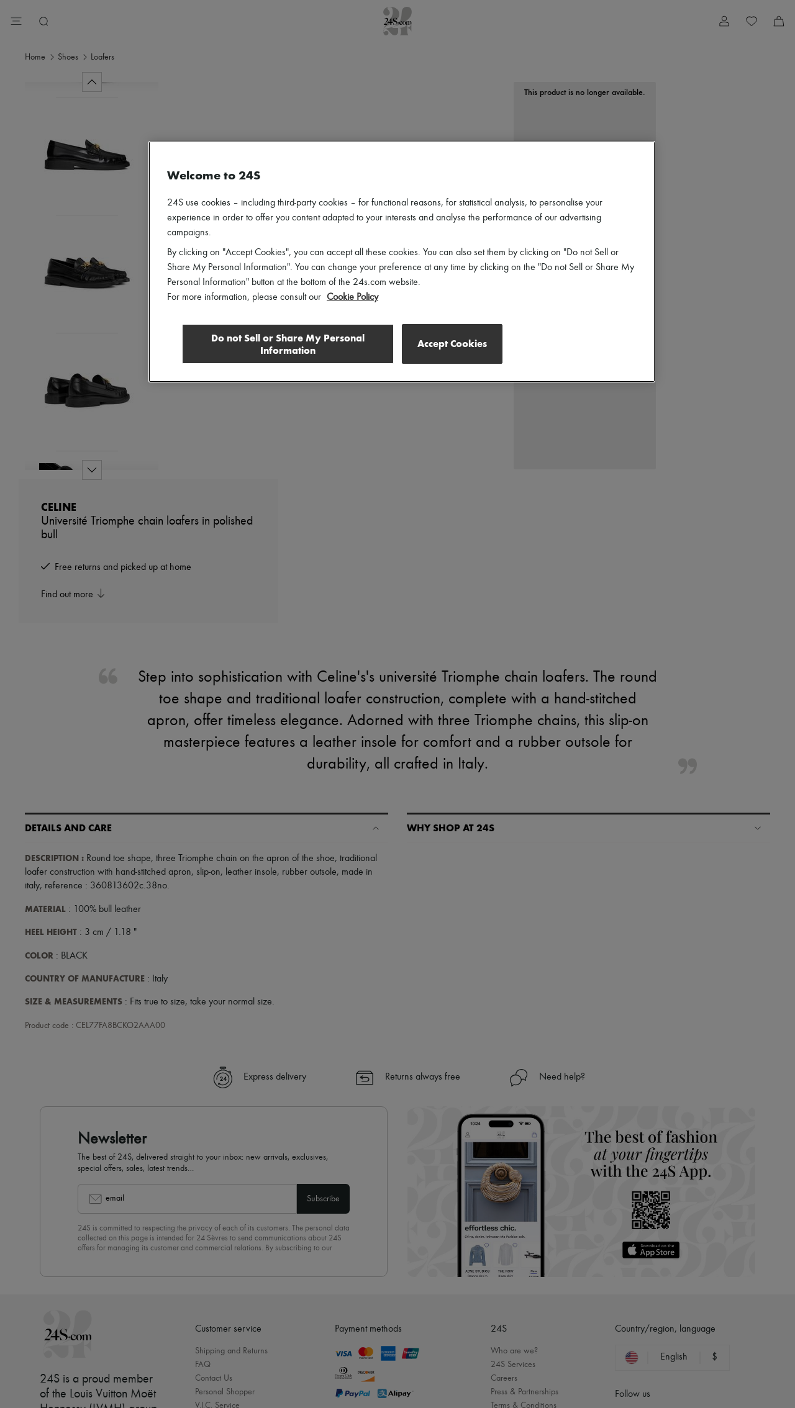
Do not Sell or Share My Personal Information (286, 344)
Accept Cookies (452, 344)
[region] (401, 262)
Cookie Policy (352, 297)
